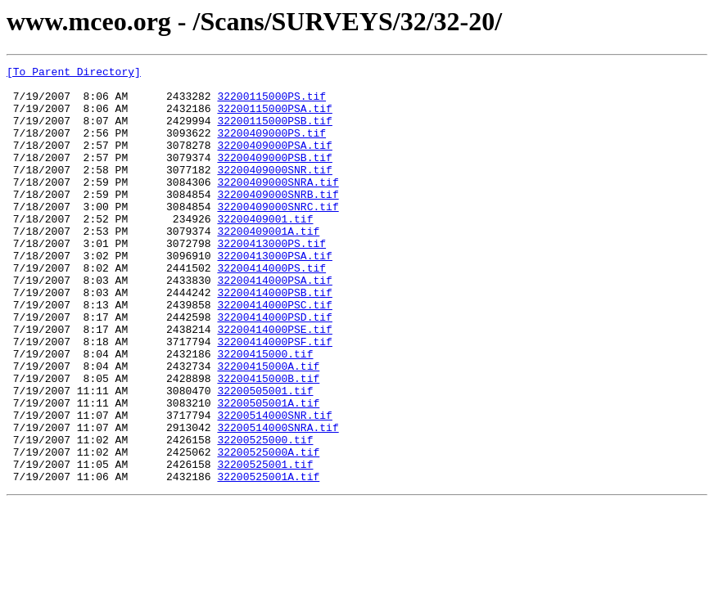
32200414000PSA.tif (274, 324)
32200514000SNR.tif (274, 486)
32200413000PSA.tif (274, 294)
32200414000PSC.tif (274, 353)
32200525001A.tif (268, 559)
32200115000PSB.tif (274, 132)
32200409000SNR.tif (274, 191)
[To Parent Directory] (74, 73)
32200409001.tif (265, 250)
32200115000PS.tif (271, 103)
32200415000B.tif (268, 441)
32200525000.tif (265, 515)
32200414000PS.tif (271, 309)
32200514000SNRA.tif (277, 500)
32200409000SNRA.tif (277, 206)
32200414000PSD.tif (274, 368)
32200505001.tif (265, 456)
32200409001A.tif (268, 265)
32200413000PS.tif (271, 279)
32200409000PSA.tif (274, 162)
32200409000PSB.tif (274, 176)
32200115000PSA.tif (274, 117)
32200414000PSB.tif (274, 338)
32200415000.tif (265, 412)
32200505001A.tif (268, 471)
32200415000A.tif (268, 427)
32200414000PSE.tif (274, 382)
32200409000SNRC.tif (277, 235)
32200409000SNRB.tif (277, 221)
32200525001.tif (265, 544)
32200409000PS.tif (271, 147)
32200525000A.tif (268, 530)
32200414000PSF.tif (274, 397)
